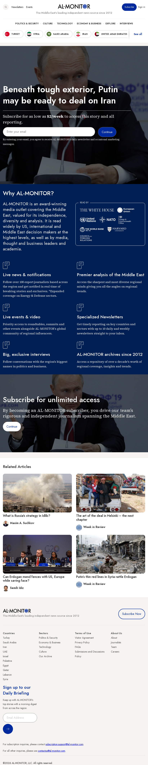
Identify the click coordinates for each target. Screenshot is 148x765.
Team (114, 647)
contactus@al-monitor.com (51, 751)
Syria (5, 679)
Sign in (141, 7)
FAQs (78, 647)
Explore (110, 24)
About (114, 638)
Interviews (126, 24)
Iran (5, 647)
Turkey (6, 638)
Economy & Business (89, 24)
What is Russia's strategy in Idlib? (26, 515)
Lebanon (7, 674)
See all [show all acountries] (138, 34)
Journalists (116, 642)
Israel (5, 656)
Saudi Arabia (9, 642)
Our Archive (45, 656)
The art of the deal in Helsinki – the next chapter (105, 517)
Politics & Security (27, 24)
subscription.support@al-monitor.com (64, 744)
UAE (5, 651)
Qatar (6, 670)
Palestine (7, 661)
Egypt (5, 665)
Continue (11, 426)
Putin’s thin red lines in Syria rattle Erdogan (106, 576)
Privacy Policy (82, 642)
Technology (65, 24)
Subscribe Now (131, 614)
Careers (115, 651)
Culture (48, 24)
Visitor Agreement (84, 638)
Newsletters (17, 7)
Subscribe (129, 7)
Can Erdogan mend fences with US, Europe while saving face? (33, 578)
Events (29, 7)
